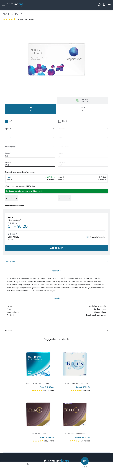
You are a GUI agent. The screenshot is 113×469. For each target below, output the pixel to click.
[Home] (28, 464)
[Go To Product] (38, 362)
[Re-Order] (85, 461)
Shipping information (95, 237)
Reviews (56, 330)
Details (57, 298)
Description (56, 261)
